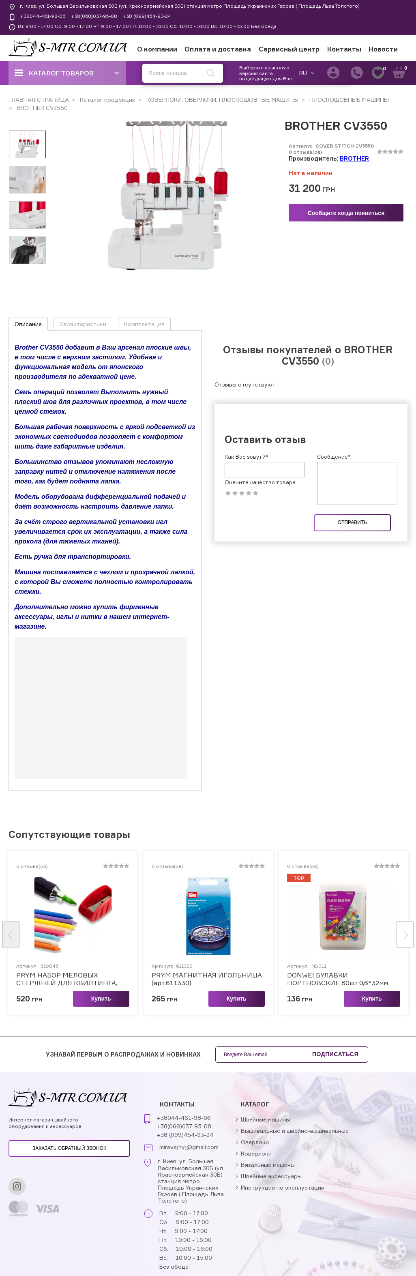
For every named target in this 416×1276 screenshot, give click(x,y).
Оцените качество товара (260, 482)
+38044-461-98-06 (42, 16)
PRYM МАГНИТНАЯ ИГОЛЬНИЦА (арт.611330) (207, 978)
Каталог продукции (106, 99)
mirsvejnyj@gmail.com (189, 1147)
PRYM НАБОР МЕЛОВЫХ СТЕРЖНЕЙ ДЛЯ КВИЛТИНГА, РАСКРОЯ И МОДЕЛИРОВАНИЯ (68, 978)
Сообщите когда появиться (346, 213)
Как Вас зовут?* (246, 456)
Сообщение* (334, 456)
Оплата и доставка (217, 49)
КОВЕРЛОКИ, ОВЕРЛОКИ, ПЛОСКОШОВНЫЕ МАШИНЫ (221, 99)
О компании (157, 49)
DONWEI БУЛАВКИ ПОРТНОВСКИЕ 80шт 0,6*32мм (337, 978)
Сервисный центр (289, 49)
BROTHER (354, 158)
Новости (383, 49)
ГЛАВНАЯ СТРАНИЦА (39, 99)
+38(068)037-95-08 (94, 16)
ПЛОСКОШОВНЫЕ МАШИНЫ (348, 99)
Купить (101, 998)
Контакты (344, 49)
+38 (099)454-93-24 (146, 16)
